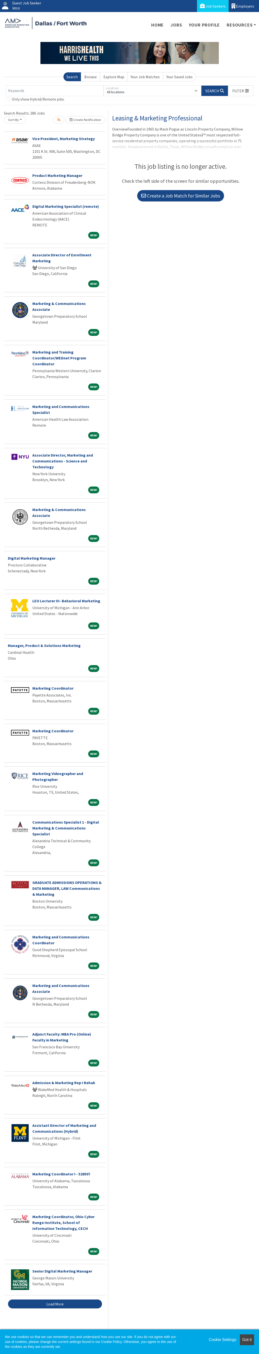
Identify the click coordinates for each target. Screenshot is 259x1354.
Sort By (13, 120)
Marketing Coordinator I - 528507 (61, 1173)
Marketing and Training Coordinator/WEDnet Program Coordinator (59, 358)
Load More (55, 1303)
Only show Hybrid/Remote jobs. (38, 99)
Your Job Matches (145, 76)
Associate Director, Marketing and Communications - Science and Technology (62, 461)
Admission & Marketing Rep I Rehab (63, 1082)
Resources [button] (239, 25)
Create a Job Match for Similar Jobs (180, 196)
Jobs (176, 25)
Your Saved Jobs (179, 76)
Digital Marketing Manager (31, 558)
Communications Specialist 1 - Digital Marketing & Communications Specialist (65, 828)
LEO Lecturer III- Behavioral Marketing (66, 600)
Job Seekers (213, 6)
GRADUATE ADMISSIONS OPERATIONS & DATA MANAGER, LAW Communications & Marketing (67, 888)
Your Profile (204, 25)
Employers (243, 6)
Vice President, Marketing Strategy (63, 138)
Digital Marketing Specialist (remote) (65, 206)
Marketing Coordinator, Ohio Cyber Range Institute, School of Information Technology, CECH (63, 1222)
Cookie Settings (222, 1340)
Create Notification (85, 120)
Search (72, 76)
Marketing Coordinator (53, 688)
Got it (247, 1340)
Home (157, 25)
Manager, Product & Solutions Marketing (44, 645)
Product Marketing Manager (57, 175)
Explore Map (113, 76)
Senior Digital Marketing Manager (62, 1271)
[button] (240, 90)
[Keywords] (55, 90)
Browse (90, 76)
